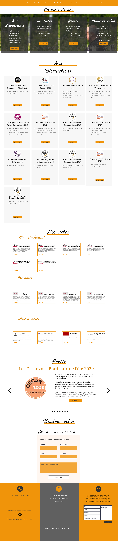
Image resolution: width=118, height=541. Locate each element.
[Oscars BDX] (50, 411)
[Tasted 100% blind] (52, 411)
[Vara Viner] (62, 411)
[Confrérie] (59, 411)
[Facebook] (20, 514)
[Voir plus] (41, 278)
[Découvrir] (75, 400)
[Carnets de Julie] (54, 411)
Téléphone (63, 453)
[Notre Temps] (57, 411)
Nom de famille (64, 444)
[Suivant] (108, 391)
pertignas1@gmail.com (22, 511)
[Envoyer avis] (58, 477)
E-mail (42, 453)
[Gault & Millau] (67, 411)
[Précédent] (9, 391)
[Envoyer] (108, 522)
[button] (69, 3)
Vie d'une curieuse (66, 394)
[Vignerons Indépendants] (65, 411)
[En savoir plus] (14, 48)
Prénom (43, 444)
